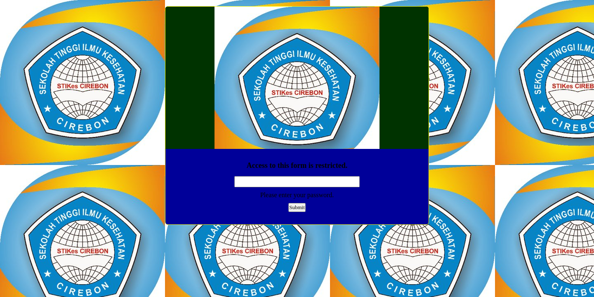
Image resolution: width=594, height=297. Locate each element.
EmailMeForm (297, 78)
